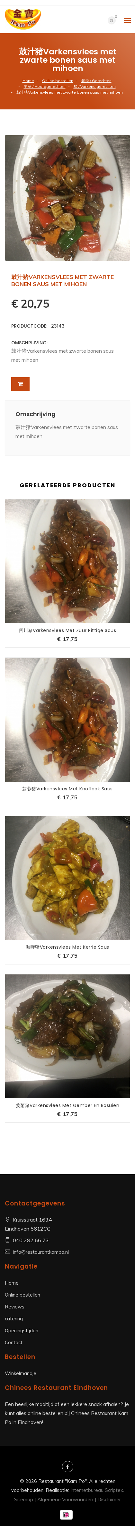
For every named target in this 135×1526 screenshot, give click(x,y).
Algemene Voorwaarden (65, 1499)
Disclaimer (109, 1499)
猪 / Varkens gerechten (95, 86)
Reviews (14, 1307)
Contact (13, 1342)
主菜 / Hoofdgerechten (45, 86)
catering (14, 1319)
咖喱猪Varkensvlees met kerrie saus (67, 947)
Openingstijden (21, 1330)
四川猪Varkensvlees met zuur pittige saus (67, 630)
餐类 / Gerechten (96, 80)
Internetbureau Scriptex (96, 1490)
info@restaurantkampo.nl (41, 1252)
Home (28, 80)
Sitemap (23, 1499)
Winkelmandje (20, 1373)
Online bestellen (57, 80)
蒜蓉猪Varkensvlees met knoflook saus (67, 789)
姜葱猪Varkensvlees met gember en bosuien (68, 1105)
